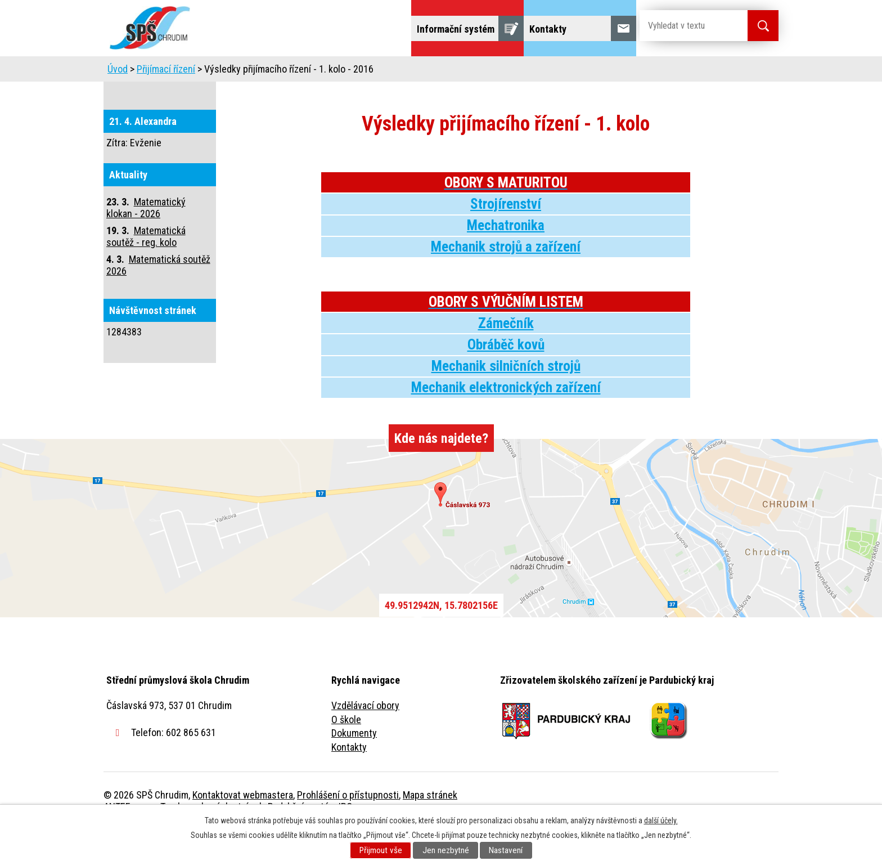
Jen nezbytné (445, 850)
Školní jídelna (450, 72)
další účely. (661, 820)
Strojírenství (505, 235)
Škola (236, 72)
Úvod (190, 72)
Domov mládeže (366, 72)
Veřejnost (565, 72)
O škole (346, 751)
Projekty (626, 72)
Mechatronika (505, 257)
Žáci (512, 72)
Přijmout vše (380, 850)
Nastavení (506, 850)
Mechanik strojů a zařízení (505, 278)
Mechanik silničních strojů (505, 397)
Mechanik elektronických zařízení (506, 419)
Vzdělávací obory (365, 737)
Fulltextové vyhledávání (717, 72)
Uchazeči (291, 72)
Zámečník (506, 355)
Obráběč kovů (505, 376)
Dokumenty (354, 764)
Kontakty (349, 778)
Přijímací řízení (166, 100)
